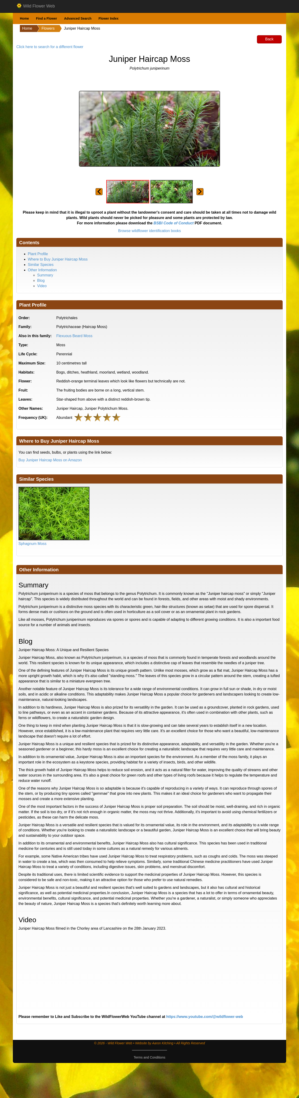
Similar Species (40, 265)
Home (24, 18)
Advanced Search (78, 18)
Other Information (42, 270)
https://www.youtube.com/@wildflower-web (204, 1017)
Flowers (48, 28)
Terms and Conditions (149, 1057)
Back (269, 39)
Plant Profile (38, 254)
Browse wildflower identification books (149, 231)
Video (42, 286)
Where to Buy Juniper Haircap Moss (58, 259)
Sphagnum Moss (32, 544)
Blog (41, 280)
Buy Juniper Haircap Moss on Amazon (50, 460)
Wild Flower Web (35, 6)
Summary (45, 275)
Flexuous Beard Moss (74, 336)
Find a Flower (46, 18)
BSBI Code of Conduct (173, 223)
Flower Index (109, 18)
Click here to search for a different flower (49, 47)
